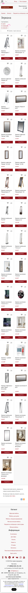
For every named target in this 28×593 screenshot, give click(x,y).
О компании (13, 534)
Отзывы (13, 545)
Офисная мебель (14, 513)
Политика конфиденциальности (13, 550)
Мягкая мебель (14, 527)
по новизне (5, 28)
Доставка (12, 496)
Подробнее (7, 58)
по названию (4, 25)
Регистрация (23, 1)
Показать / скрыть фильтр (14, 30)
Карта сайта (13, 553)
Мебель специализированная (14, 519)
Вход (15, 1)
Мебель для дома (14, 516)
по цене (3, 23)
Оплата (13, 539)
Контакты (13, 548)
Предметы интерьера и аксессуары (14, 524)
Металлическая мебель (14, 521)
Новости (13, 542)
